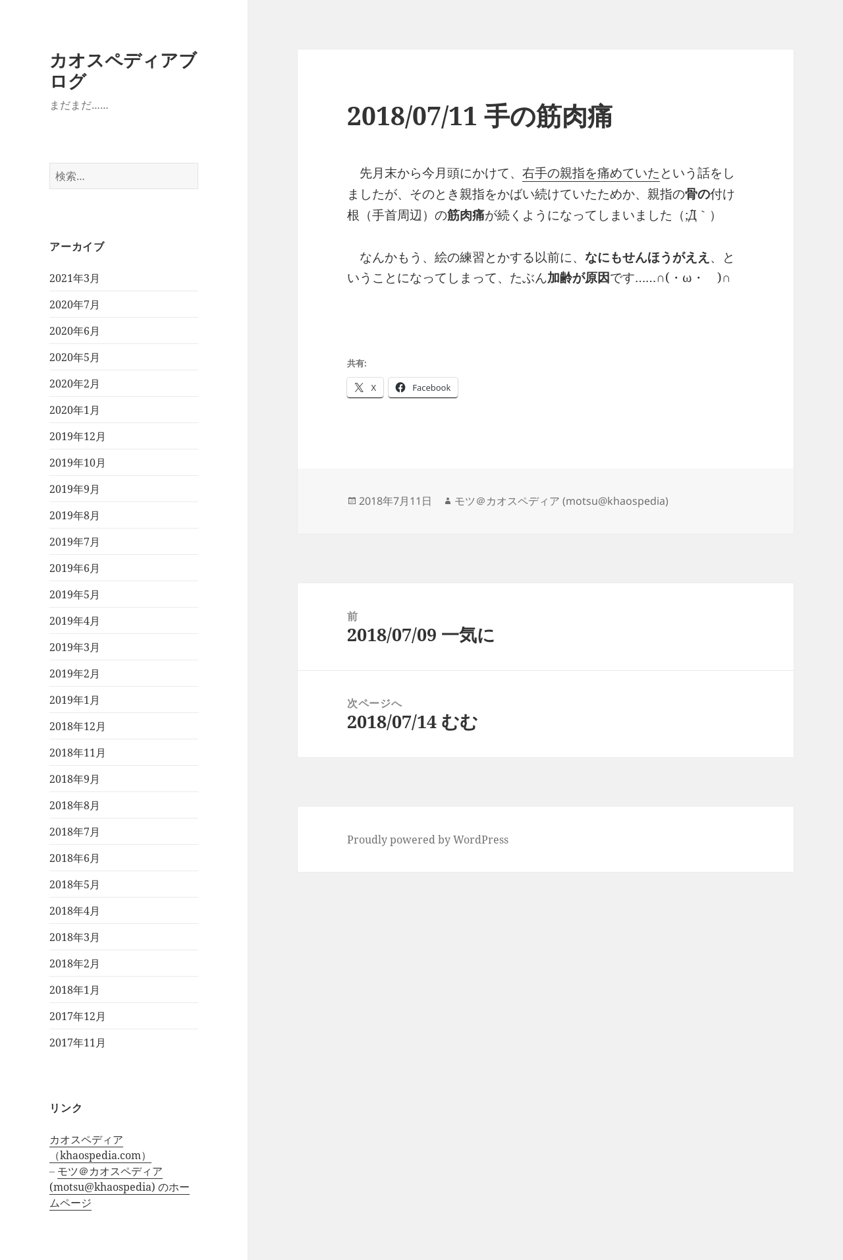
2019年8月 (74, 515)
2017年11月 (77, 1042)
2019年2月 (74, 673)
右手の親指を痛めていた (591, 172)
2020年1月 (74, 410)
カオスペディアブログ (123, 70)
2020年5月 (74, 357)
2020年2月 (74, 383)
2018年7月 (74, 831)
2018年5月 (74, 884)
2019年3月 (74, 647)
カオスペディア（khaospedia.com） (100, 1147)
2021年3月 (74, 278)
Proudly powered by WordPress (427, 839)
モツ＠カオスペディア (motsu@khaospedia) (561, 501)
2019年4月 (74, 621)
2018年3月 (74, 937)
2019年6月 (74, 568)
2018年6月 (74, 858)
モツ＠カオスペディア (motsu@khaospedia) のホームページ (119, 1187)
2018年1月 (74, 990)
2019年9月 (74, 489)
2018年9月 (74, 779)
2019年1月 (74, 700)
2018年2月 (74, 963)
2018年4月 (74, 910)
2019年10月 (77, 462)
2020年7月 (74, 304)
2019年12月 (77, 436)
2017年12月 (77, 1016)
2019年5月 (74, 594)
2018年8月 (74, 805)
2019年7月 (74, 541)
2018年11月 (77, 752)
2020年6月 (74, 331)
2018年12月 (77, 726)
